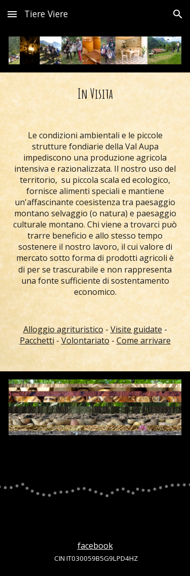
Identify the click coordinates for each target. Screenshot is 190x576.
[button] (12, 14)
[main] (95, 222)
